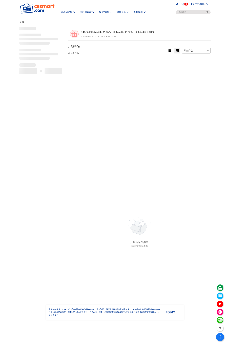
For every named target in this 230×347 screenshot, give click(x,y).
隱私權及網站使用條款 (77, 312)
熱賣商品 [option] (188, 50)
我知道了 (170, 312)
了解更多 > (53, 315)
